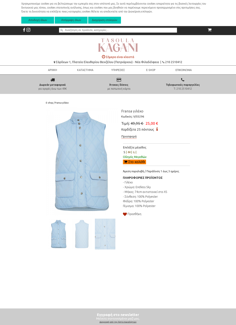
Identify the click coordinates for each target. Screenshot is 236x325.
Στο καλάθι (134, 162)
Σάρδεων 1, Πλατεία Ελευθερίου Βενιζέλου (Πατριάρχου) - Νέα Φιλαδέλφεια (106, 62)
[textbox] (118, 30)
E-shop (50, 102)
